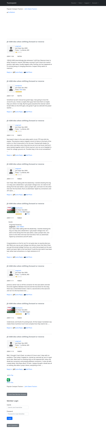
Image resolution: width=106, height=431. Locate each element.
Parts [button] (80, 3)
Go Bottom (11, 12)
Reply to (9, 72)
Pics (27, 214)
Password (10, 411)
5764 (20, 212)
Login (9, 418)
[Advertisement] (29, 26)
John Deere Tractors (31, 9)
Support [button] (87, 3)
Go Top (10, 375)
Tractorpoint (11, 3)
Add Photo (29, 72)
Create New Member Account (17, 394)
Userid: (9, 405)
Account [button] (95, 3)
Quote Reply (18, 72)
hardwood (18, 86)
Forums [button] (73, 3)
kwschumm (18, 208)
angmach (18, 46)
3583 (20, 90)
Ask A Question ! (13, 425)
